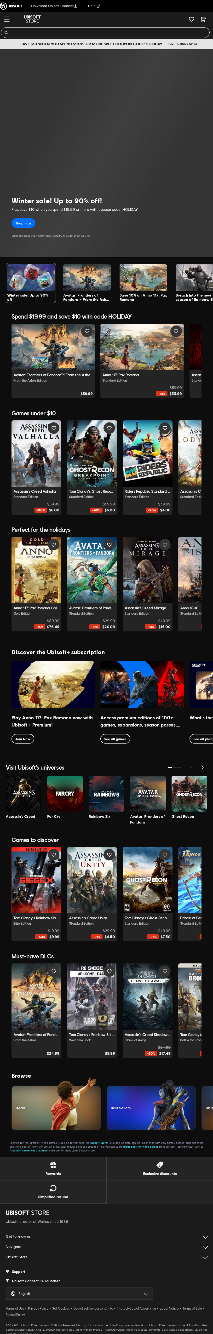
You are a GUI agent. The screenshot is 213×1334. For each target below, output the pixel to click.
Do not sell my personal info (93, 1306)
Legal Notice (169, 1306)
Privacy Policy (38, 1306)
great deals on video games (140, 1144)
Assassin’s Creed (20, 1148)
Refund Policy (15, 1312)
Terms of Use (15, 1306)
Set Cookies (61, 1306)
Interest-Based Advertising (136, 1306)
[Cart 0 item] (203, 19)
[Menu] (6, 19)
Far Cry (35, 1148)
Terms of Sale (192, 1306)
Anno (44, 1148)
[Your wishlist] (191, 19)
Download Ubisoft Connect (54, 6)
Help (94, 6)
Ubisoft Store (98, 1140)
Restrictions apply (183, 44)
